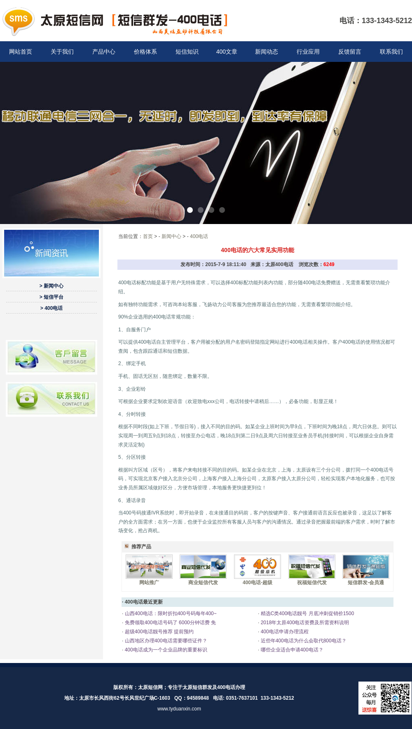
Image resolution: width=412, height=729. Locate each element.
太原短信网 (150, 687)
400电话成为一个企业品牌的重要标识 (165, 650)
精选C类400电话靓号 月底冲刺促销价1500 (306, 613)
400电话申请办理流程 (283, 632)
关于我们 (62, 51)
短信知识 (187, 51)
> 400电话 (51, 308)
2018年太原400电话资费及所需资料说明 (304, 622)
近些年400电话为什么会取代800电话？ (302, 641)
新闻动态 (266, 51)
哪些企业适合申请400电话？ (291, 650)
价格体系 (145, 51)
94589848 (198, 698)
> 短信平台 (51, 297)
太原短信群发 (197, 687)
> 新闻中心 (51, 286)
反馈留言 (349, 51)
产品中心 (103, 51)
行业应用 (308, 51)
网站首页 (20, 51)
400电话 (199, 236)
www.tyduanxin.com (179, 709)
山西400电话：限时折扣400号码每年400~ (169, 613)
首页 (148, 236)
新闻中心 (171, 236)
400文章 (226, 51)
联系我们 (391, 51)
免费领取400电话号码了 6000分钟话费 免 (169, 622)
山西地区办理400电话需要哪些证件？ (165, 641)
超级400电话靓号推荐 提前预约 (158, 632)
